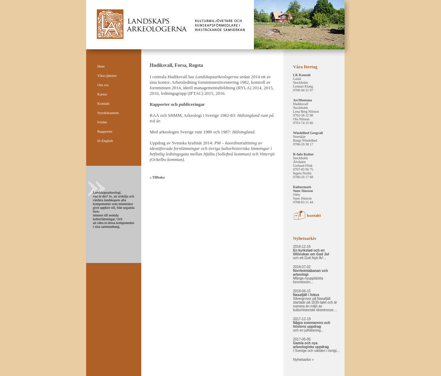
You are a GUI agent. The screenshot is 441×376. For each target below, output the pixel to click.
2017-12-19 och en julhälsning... (311, 324)
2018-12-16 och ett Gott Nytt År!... (311, 252)
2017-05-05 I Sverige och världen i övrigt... (316, 345)
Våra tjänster (107, 75)
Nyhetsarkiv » (303, 360)
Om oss (103, 85)
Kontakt (104, 103)
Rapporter (105, 131)
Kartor (102, 94)
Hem (101, 66)
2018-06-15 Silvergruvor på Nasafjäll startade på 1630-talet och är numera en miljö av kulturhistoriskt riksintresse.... (315, 300)
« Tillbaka (157, 177)
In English (105, 141)
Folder (102, 122)
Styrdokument (108, 113)
